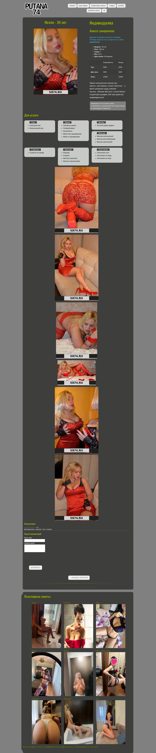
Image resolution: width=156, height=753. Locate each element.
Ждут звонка (83, 5)
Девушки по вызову (55, 747)
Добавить (35, 567)
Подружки (35, 699)
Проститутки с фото (91, 747)
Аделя (34, 603)
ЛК (104, 10)
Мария (66, 651)
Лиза (98, 603)
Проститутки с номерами (73, 747)
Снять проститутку (40, 747)
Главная (72, 5)
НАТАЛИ (67, 603)
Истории (121, 5)
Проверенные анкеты (98, 5)
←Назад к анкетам (79, 578)
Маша (34, 651)
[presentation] (39, 559)
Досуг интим (27, 747)
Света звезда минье (103, 651)
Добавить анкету (94, 10)
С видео (112, 5)
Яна (97, 699)
